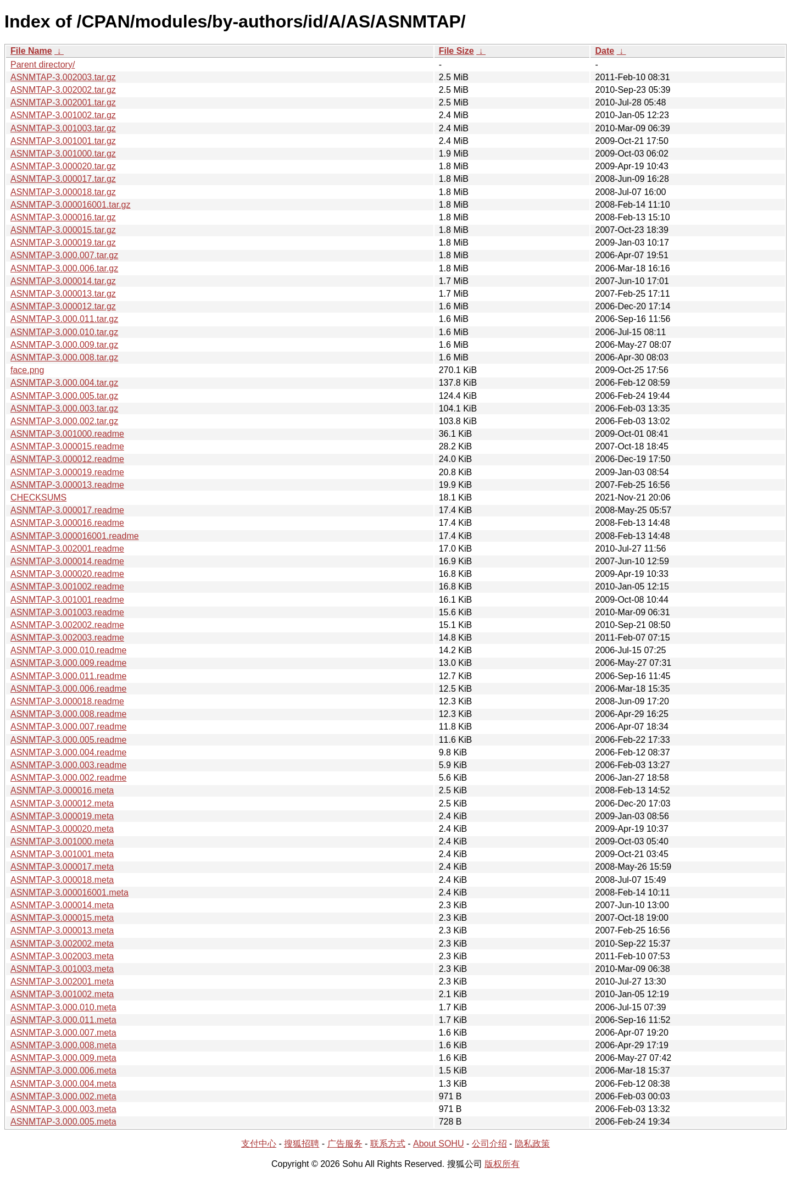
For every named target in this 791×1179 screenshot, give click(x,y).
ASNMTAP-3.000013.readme (67, 485)
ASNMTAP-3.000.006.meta (63, 1070)
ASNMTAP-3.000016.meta (62, 790)
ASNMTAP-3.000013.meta (62, 930)
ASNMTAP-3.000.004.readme (68, 752)
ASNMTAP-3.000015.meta (62, 917)
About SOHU (438, 1143)
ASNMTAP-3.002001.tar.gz (63, 102)
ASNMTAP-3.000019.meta (62, 816)
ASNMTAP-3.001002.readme (67, 586)
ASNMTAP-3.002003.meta (62, 956)
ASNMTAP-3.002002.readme (67, 625)
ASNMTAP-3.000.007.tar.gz (64, 255)
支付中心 (258, 1143)
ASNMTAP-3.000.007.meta (63, 1032)
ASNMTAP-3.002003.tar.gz (63, 77)
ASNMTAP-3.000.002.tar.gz (64, 421)
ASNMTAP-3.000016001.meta (69, 892)
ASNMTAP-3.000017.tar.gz (63, 178)
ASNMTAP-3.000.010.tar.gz (64, 332)
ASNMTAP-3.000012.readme (67, 459)
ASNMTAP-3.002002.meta (62, 943)
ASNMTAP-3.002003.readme (67, 637)
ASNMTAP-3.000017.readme (67, 510)
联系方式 (387, 1143)
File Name (31, 50)
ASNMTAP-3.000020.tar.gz (63, 166)
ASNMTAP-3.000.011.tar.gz (64, 319)
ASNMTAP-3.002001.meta (62, 981)
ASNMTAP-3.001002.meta (62, 994)
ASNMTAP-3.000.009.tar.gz (64, 344)
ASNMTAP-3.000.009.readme (68, 663)
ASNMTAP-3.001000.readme (67, 433)
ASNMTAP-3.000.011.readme (68, 676)
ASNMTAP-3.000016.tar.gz (63, 217)
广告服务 (345, 1143)
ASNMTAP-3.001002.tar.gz (63, 115)
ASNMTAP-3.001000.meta (62, 841)
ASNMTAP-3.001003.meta (62, 969)
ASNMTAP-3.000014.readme (67, 561)
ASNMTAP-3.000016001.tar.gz (70, 204)
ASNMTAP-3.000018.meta (62, 880)
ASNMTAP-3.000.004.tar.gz (64, 382)
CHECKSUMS (38, 497)
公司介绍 (489, 1143)
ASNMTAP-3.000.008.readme (68, 714)
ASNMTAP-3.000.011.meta (63, 1020)
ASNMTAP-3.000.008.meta (63, 1045)
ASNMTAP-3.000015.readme (67, 446)
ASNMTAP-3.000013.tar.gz (63, 293)
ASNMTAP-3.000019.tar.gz (63, 242)
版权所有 (502, 1164)
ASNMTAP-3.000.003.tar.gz (64, 408)
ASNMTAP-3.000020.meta (62, 828)
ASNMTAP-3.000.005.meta (63, 1121)
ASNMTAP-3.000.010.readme (68, 650)
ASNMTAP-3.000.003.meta (63, 1109)
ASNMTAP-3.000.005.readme (68, 739)
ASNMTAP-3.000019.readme (67, 472)
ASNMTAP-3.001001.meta (62, 854)
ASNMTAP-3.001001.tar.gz (63, 141)
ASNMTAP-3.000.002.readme (68, 777)
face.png (27, 370)
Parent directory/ (42, 64)
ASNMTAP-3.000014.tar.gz (63, 281)
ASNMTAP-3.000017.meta (62, 866)
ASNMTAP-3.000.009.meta (63, 1058)
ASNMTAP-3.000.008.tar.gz (64, 357)
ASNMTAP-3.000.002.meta (63, 1096)
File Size (456, 50)
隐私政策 (532, 1143)
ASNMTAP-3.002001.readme (67, 548)
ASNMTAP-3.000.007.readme (68, 726)
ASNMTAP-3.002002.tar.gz (63, 89)
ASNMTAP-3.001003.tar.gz (63, 128)
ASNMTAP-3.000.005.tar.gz (64, 396)
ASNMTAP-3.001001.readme (67, 599)
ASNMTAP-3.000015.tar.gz (63, 230)
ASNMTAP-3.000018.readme (67, 701)
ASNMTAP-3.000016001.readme (74, 536)
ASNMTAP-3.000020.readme (67, 574)
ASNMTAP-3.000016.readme (67, 522)
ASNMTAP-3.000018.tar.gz (63, 192)
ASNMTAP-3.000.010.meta (63, 1007)
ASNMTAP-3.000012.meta (62, 803)
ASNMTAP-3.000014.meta (62, 905)
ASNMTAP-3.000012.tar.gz (63, 306)
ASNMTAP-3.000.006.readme (68, 688)
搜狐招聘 (301, 1143)
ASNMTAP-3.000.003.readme (68, 765)
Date (604, 50)
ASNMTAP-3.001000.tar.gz (63, 153)
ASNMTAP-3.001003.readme (67, 612)
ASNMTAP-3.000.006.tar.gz (64, 268)
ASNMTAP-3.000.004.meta (63, 1083)
